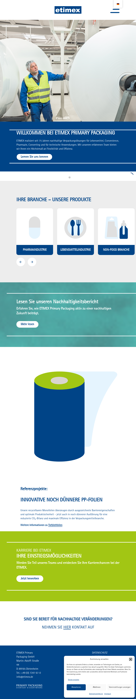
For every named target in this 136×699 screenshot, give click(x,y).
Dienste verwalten (73, 680)
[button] (130, 659)
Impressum (107, 694)
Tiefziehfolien (55, 525)
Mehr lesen (27, 324)
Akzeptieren (76, 687)
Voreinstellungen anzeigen (119, 687)
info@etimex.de (24, 677)
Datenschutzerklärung (96, 694)
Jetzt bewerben (30, 578)
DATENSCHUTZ (100, 653)
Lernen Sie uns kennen (34, 156)
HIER (67, 627)
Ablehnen (97, 687)
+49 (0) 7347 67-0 (31, 673)
